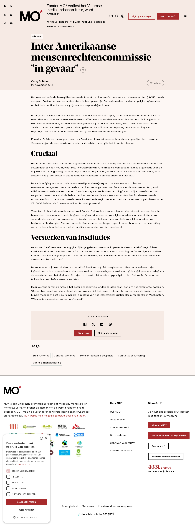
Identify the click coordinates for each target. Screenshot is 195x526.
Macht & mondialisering (47, 362)
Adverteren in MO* (121, 450)
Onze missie (117, 419)
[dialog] (26, 478)
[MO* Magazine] (31, 16)
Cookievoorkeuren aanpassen (115, 506)
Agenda (51, 26)
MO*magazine (66, 26)
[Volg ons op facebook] (5, 6)
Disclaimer (87, 506)
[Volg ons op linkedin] (11, 14)
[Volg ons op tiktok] (5, 23)
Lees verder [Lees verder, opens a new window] (25, 464)
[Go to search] (117, 16)
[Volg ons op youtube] (11, 23)
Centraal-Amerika (64, 355)
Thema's (75, 22)
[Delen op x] (93, 324)
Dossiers (99, 22)
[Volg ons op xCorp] (5, 14)
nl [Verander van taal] (187, 16)
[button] (26, 517)
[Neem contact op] (111, 16)
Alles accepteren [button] (26, 502)
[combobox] (41, 438)
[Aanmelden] (122, 16)
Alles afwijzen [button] (27, 510)
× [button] (46, 438)
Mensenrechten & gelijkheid (96, 355)
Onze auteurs (118, 435)
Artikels (52, 22)
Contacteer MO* (119, 427)
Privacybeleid (70, 506)
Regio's (63, 22)
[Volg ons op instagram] (11, 6)
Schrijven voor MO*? (122, 442)
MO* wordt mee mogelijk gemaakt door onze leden (54, 415)
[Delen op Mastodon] (110, 324)
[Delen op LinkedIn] (102, 324)
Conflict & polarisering (131, 355)
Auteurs (87, 22)
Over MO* (116, 411)
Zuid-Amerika (41, 355)
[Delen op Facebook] (85, 324)
